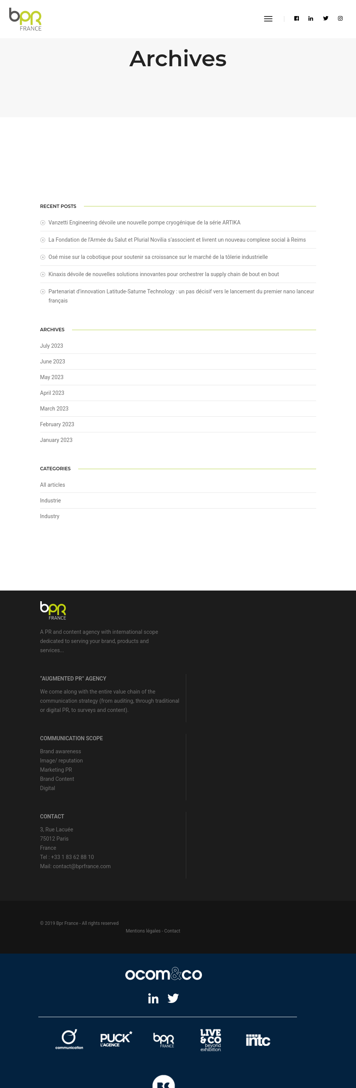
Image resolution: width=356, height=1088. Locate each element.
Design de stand (146, 1052)
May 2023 (52, 381)
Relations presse (271, 1042)
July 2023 (51, 349)
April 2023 (52, 396)
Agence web (111, 1042)
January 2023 (56, 443)
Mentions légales (278, 854)
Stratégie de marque (190, 1042)
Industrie (50, 504)
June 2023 (53, 365)
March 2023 (54, 412)
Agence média (233, 1042)
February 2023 (57, 428)
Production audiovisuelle (223, 1052)
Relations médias (105, 1052)
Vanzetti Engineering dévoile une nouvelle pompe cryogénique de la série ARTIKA (145, 225)
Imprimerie (164, 1062)
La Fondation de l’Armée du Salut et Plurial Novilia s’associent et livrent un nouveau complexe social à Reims (177, 242)
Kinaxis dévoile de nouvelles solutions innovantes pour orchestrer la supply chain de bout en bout (164, 277)
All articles (52, 488)
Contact (308, 854)
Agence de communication (64, 1042)
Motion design (270, 1052)
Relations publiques (60, 1052)
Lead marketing (147, 1042)
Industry (49, 520)
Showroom (180, 1052)
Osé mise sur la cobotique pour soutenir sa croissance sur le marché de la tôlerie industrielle (158, 260)
